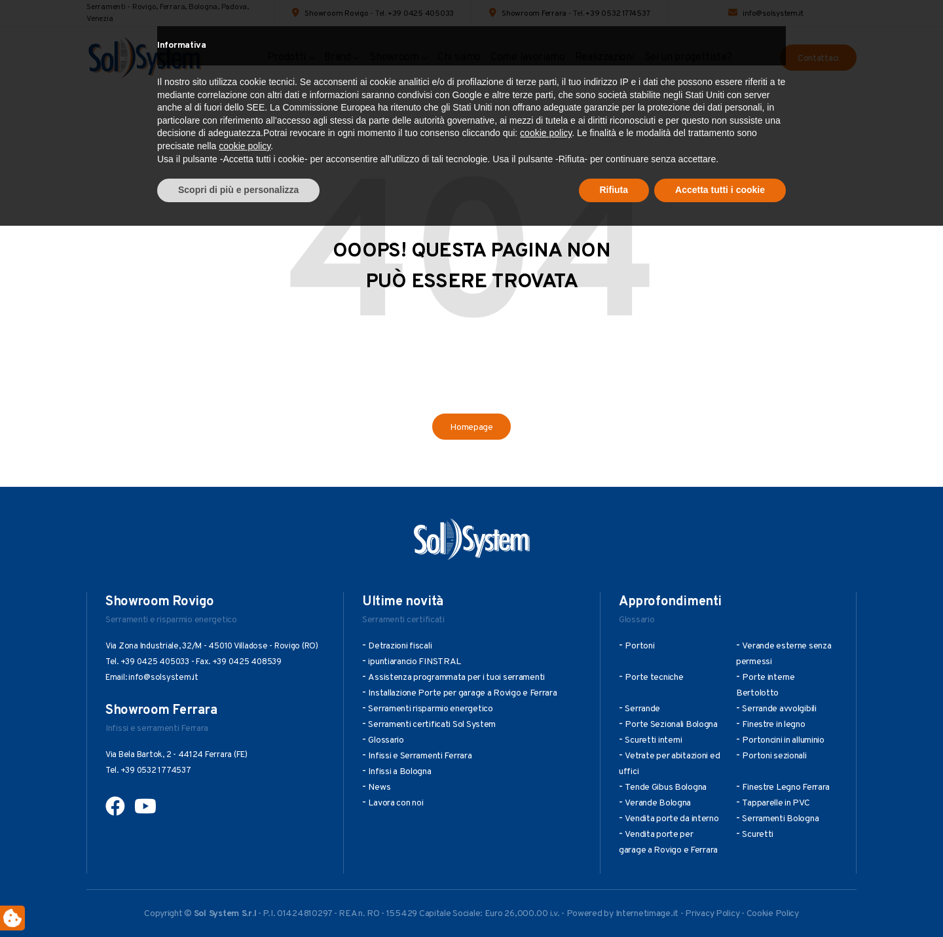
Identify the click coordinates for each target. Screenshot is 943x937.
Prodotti (286, 57)
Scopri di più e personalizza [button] (238, 901)
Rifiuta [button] (614, 901)
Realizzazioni (605, 57)
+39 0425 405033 (421, 14)
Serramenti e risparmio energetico (171, 620)
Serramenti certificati (403, 620)
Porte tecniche (654, 677)
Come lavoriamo (527, 57)
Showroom (393, 57)
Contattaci (818, 58)
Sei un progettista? (688, 57)
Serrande (642, 709)
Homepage (471, 427)
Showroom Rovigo (336, 14)
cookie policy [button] (546, 845)
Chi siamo (459, 57)
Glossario (636, 620)
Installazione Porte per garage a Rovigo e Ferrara (462, 693)
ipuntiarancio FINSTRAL (414, 661)
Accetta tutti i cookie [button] (720, 901)
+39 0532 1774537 (617, 14)
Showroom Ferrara (534, 14)
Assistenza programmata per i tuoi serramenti (456, 677)
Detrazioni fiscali (400, 646)
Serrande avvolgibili (779, 709)
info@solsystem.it (773, 14)
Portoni (639, 646)
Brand (337, 57)
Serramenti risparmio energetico (430, 709)
